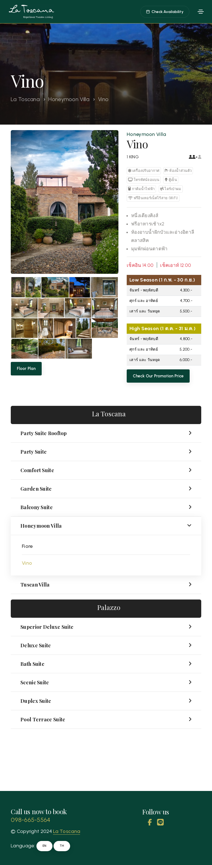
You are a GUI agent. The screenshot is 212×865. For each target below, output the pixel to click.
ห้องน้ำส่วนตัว (178, 171)
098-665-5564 (31, 820)
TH (62, 846)
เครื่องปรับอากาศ (144, 171)
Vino (27, 563)
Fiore (27, 546)
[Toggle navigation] (201, 12)
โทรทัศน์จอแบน (143, 180)
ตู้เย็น (171, 180)
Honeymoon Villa (68, 99)
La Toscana (25, 99)
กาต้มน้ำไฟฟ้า (141, 189)
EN (44, 846)
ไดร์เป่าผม (170, 189)
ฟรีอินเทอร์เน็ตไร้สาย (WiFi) (153, 198)
